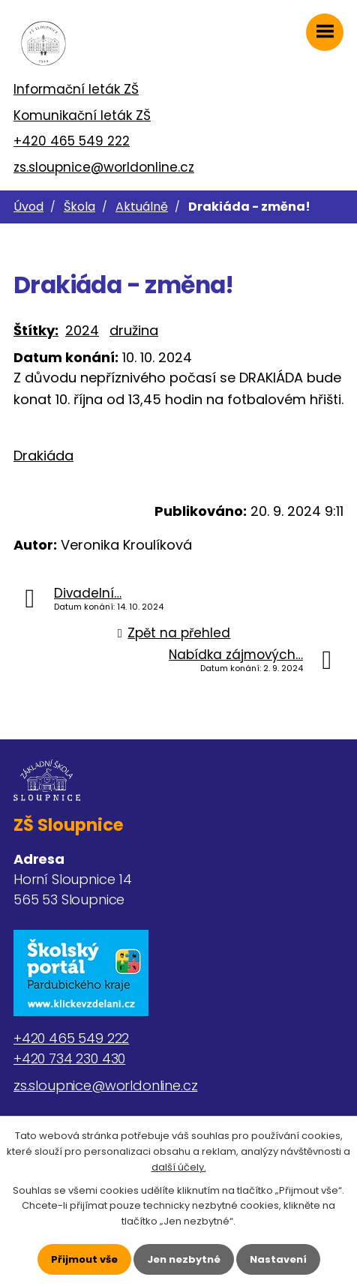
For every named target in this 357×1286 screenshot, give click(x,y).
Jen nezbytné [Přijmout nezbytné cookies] (183, 1259)
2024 (82, 330)
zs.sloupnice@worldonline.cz (104, 167)
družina (134, 330)
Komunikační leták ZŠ (82, 115)
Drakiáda (44, 455)
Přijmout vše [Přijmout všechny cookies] (84, 1259)
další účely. (179, 1167)
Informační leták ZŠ (76, 89)
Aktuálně (142, 206)
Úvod (29, 206)
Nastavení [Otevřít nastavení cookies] (278, 1259)
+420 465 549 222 (72, 141)
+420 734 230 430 (69, 1058)
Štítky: (36, 330)
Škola (79, 206)
